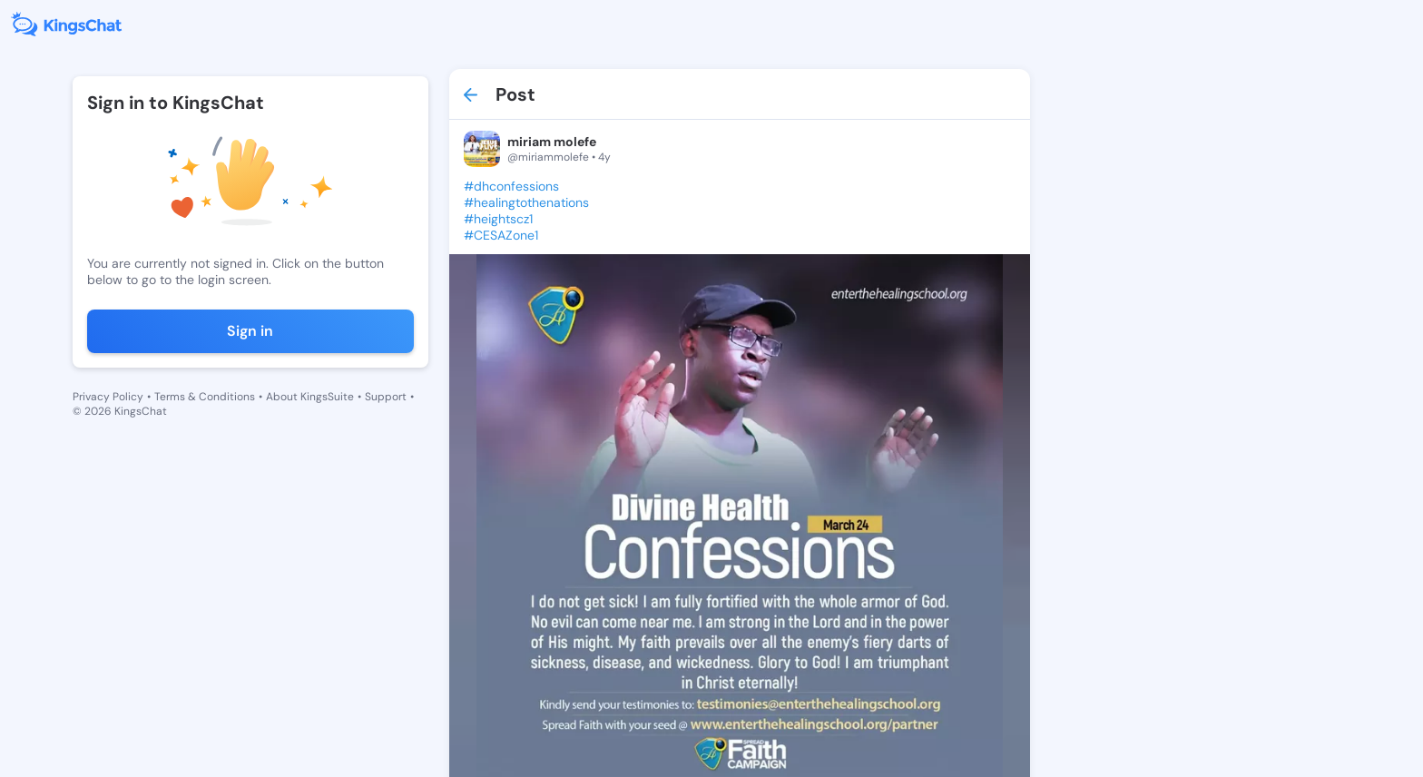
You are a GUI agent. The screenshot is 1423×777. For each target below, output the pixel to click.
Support (386, 396)
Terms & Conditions (204, 396)
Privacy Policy (108, 396)
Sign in (250, 330)
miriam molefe (551, 141)
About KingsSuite (310, 396)
